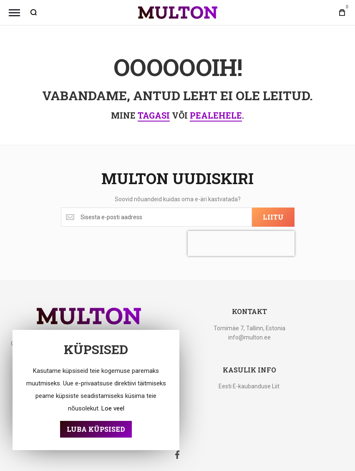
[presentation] (241, 243)
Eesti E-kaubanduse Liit (249, 386)
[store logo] (177, 12)
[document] (96, 390)
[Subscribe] (273, 217)
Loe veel (112, 408)
